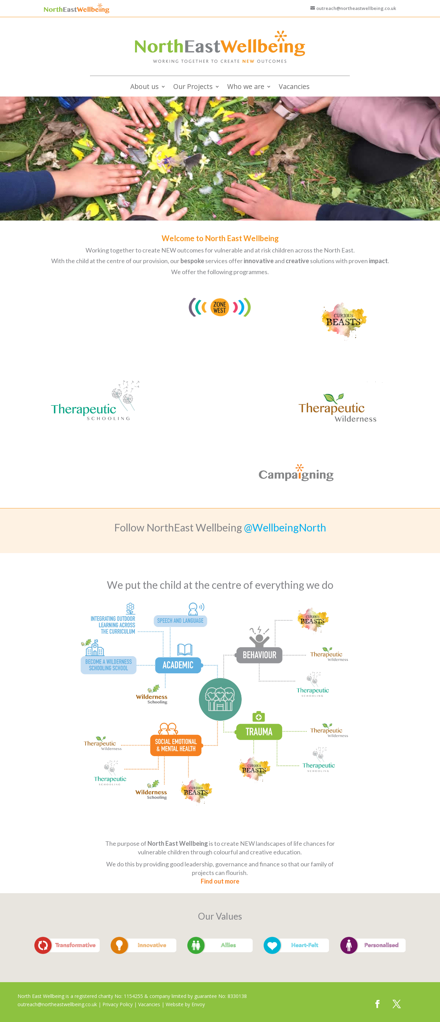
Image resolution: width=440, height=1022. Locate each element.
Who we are (245, 87)
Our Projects (193, 87)
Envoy (198, 1004)
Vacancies (294, 87)
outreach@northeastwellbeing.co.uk (57, 1004)
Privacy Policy (117, 1004)
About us (144, 87)
